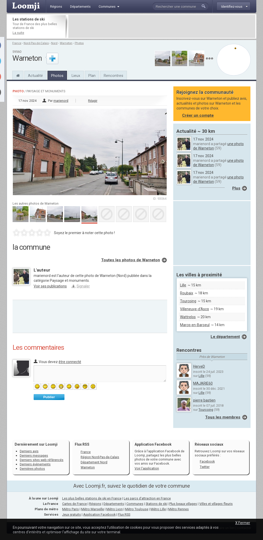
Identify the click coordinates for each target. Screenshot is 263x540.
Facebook (207, 461)
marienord (60, 101)
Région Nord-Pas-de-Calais (100, 457)
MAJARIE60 (203, 383)
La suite (18, 33)
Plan (92, 75)
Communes (134, 504)
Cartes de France (74, 504)
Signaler (83, 286)
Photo (18, 91)
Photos (79, 43)
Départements (114, 504)
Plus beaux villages (183, 504)
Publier (49, 397)
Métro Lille (158, 509)
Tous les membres (222, 417)
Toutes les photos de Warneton (130, 260)
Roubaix (186, 293)
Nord (54, 43)
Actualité (35, 75)
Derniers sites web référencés (41, 460)
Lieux (76, 75)
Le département (225, 336)
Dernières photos (32, 469)
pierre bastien (204, 400)
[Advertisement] (161, 26)
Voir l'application (147, 468)
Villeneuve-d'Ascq (194, 309)
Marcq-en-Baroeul (195, 325)
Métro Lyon (114, 509)
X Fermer (242, 523)
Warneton (66, 43)
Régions (95, 504)
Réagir (92, 101)
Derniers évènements (35, 464)
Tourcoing (188, 301)
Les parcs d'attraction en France (147, 498)
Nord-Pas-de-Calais (36, 43)
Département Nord (94, 462)
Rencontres (113, 75)
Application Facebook (99, 514)
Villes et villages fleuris (216, 504)
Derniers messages (34, 455)
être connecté (70, 362)
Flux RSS (82, 444)
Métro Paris (70, 509)
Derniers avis (29, 451)
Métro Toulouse (136, 509)
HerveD (199, 366)
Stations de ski (156, 504)
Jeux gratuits (71, 514)
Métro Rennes (178, 509)
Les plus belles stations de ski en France (91, 498)
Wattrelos (188, 317)
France (16, 43)
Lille (183, 285)
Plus (236, 188)
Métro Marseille (92, 509)
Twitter (205, 467)
